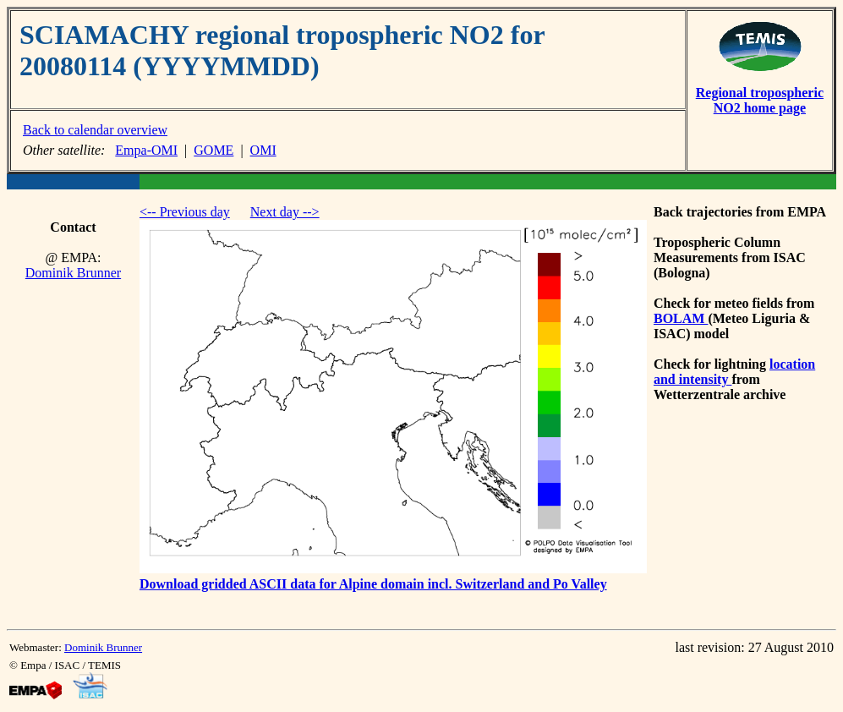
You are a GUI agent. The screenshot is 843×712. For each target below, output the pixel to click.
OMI (263, 150)
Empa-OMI (146, 150)
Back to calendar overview (95, 130)
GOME (213, 150)
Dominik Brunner (73, 273)
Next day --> (285, 212)
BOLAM (681, 318)
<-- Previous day (185, 212)
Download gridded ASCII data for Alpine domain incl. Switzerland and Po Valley (373, 584)
